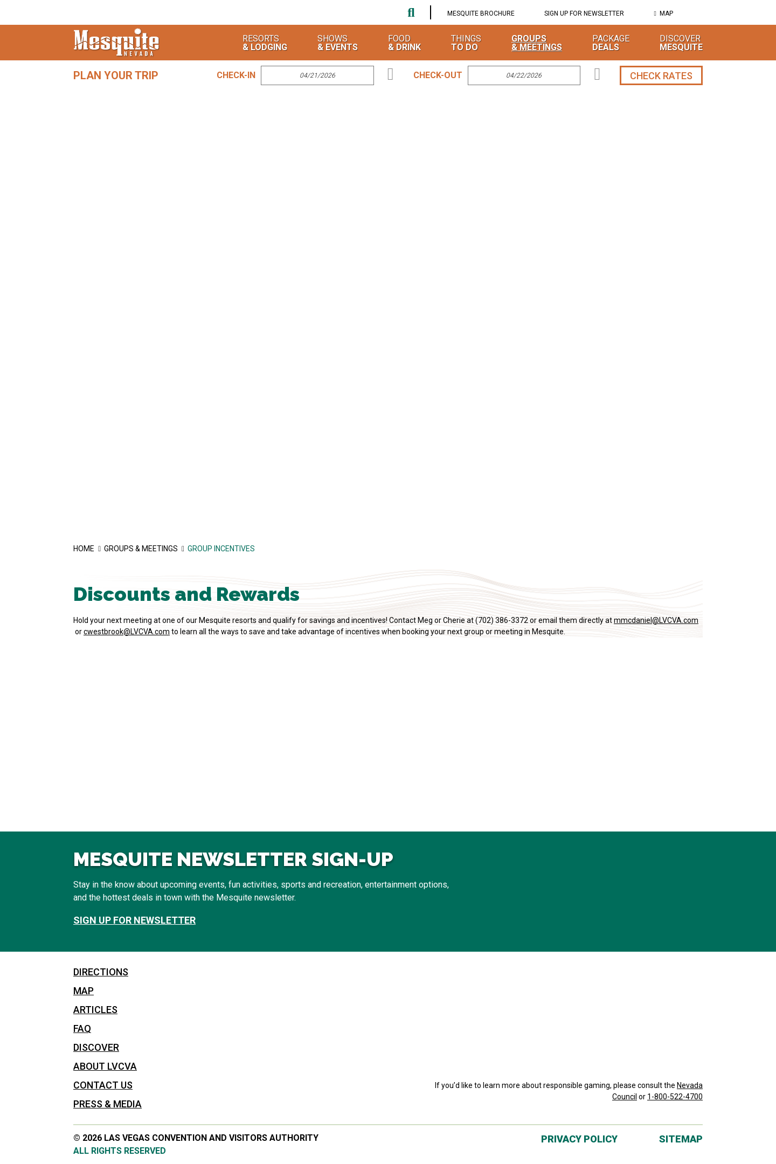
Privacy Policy (579, 1139)
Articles (95, 1009)
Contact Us (103, 1085)
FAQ (82, 1028)
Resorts (264, 42)
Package (610, 42)
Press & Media (107, 1104)
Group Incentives (221, 548)
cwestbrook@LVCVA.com (127, 631)
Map (666, 13)
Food (404, 42)
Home (88, 548)
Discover (681, 42)
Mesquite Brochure (481, 13)
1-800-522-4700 (675, 1096)
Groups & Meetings (146, 548)
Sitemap (681, 1139)
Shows (337, 42)
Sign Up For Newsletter (584, 13)
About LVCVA (105, 1066)
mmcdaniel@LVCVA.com (656, 620)
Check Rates (661, 75)
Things (466, 42)
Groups (536, 42)
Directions (100, 972)
